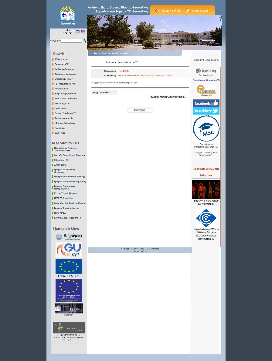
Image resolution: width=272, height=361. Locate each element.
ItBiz (145, 251)
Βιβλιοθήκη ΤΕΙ (61, 160)
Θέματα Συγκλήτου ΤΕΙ (65, 113)
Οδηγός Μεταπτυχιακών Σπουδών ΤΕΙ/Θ (206, 154)
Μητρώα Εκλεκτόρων (65, 123)
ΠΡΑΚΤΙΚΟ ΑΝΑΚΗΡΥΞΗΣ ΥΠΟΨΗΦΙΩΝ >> (169, 97)
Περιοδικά (60, 128)
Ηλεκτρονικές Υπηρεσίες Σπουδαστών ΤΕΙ (65, 149)
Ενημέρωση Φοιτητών (65, 93)
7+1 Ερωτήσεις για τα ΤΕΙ (69, 336)
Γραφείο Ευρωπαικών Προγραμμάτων (64, 187)
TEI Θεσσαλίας (62, 59)
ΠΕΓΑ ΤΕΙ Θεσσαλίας (63, 198)
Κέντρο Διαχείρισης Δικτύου (67, 217)
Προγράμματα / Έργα (65, 83)
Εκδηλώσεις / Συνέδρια (66, 98)
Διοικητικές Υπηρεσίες (65, 74)
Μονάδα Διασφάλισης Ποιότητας (70, 155)
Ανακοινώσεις (61, 88)
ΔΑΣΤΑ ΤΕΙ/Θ (60, 165)
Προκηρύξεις (61, 108)
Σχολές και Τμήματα (64, 69)
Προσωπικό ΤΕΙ (62, 64)
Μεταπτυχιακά (62, 103)
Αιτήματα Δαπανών (64, 118)
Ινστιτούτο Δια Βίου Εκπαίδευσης (70, 203)
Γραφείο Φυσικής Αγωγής (66, 208)
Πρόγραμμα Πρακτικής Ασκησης (69, 176)
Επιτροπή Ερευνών (64, 79)
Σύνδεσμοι (60, 133)
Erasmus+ (69, 313)
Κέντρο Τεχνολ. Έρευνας (65, 193)
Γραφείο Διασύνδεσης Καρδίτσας (70, 181)
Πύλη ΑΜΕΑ (60, 213)
